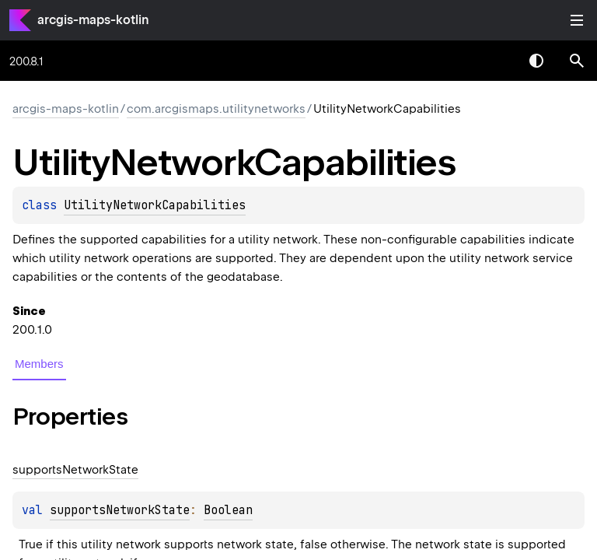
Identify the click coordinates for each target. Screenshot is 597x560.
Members (39, 363)
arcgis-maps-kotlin (93, 19)
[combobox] (496, 60)
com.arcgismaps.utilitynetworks (216, 109)
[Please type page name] (577, 60)
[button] (577, 60)
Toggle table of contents (577, 20)
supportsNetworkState (120, 510)
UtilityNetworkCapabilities (155, 205)
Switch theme (536, 60)
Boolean (228, 510)
